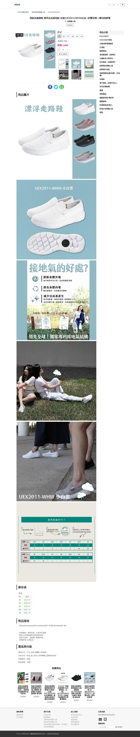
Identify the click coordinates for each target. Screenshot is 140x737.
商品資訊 (70, 25)
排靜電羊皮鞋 (105, 69)
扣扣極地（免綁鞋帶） (108, 62)
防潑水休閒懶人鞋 (106, 109)
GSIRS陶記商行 (23, 12)
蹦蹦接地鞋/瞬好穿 (107, 98)
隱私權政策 (75, 722)
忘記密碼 (74, 717)
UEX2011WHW (54, 12)
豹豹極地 (103, 94)
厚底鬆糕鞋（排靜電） (108, 55)
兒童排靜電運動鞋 (106, 44)
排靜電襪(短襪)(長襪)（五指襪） (110, 74)
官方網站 (19, 717)
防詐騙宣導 (75, 724)
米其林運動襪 (105, 86)
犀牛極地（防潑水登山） (109, 83)
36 (64, 36)
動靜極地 (103, 51)
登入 (80, 715)
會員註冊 (74, 715)
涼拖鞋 (102, 79)
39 (77, 36)
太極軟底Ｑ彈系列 (106, 58)
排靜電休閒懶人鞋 (38, 12)
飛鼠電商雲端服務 (52, 733)
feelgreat (104, 36)
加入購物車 (63, 54)
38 (73, 36)
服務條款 (74, 720)
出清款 (102, 47)
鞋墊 (101, 112)
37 (68, 36)
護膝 (101, 90)
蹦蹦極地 (103, 101)
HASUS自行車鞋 (106, 40)
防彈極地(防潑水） (106, 105)
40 (82, 36)
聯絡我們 (19, 715)
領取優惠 (119, 727)
